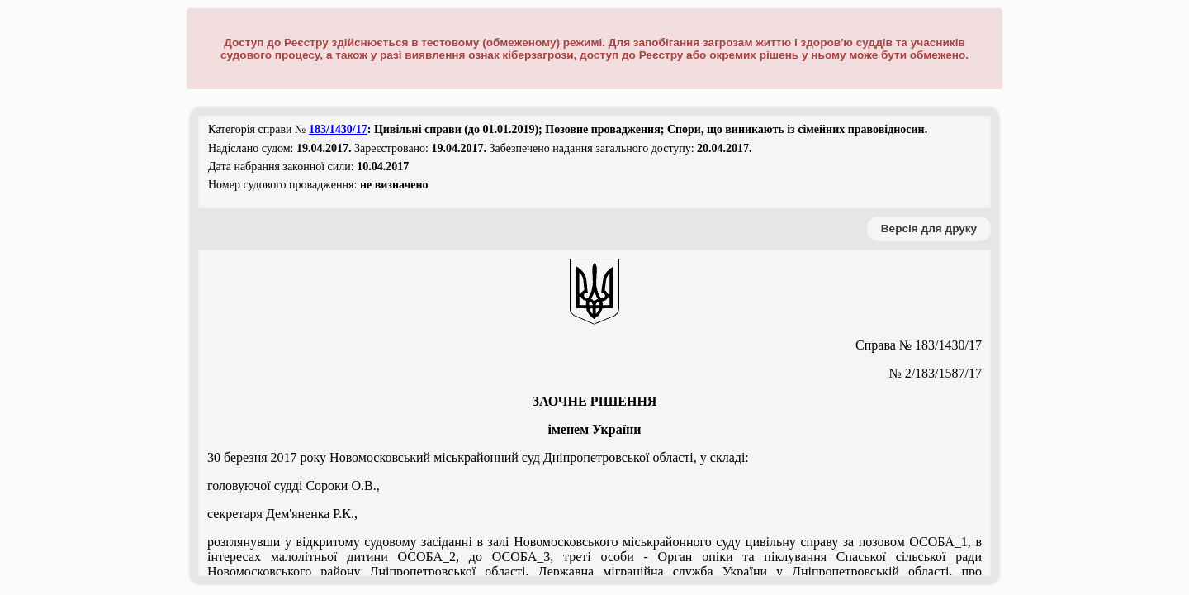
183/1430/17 (338, 129)
